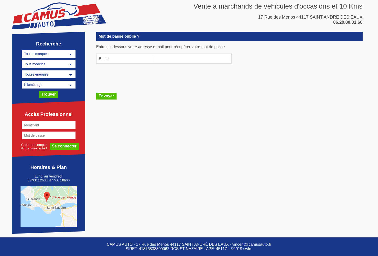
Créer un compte (33, 144)
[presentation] (133, 77)
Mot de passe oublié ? (34, 148)
